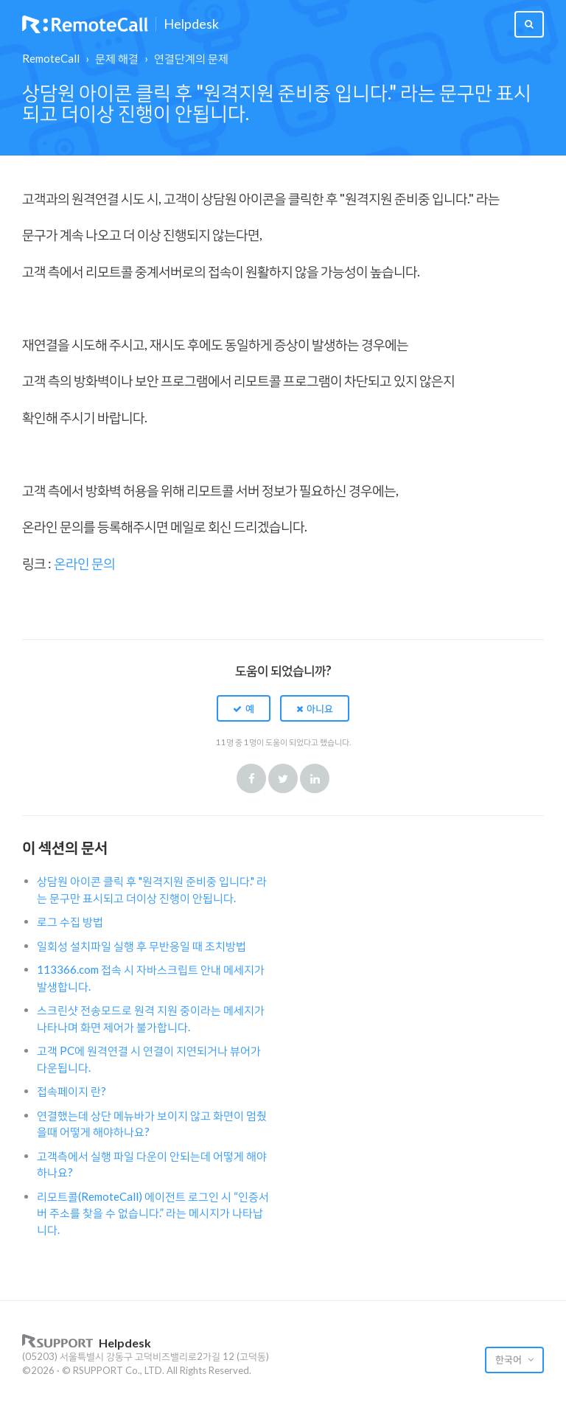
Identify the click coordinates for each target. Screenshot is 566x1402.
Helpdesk (191, 24)
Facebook (251, 778)
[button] (243, 708)
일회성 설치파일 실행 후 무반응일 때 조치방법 (141, 945)
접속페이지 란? (71, 1091)
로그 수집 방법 (70, 921)
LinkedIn (314, 778)
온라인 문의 (84, 563)
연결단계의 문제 (191, 58)
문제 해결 (117, 58)
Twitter (283, 778)
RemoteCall (51, 58)
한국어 (509, 1359)
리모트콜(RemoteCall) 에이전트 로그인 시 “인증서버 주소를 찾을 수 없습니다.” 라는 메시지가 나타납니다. (153, 1213)
